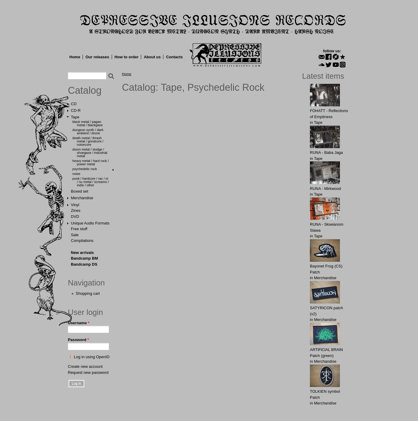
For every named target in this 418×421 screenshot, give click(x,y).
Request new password (88, 372)
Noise (76, 173)
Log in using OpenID (92, 357)
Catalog (84, 90)
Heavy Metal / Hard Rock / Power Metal (90, 162)
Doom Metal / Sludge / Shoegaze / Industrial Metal (89, 153)
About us (152, 57)
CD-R (76, 110)
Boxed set (79, 191)
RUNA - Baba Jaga (326, 152)
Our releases (97, 57)
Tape (75, 117)
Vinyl (75, 205)
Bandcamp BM (84, 258)
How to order (126, 57)
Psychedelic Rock (84, 169)
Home (74, 57)
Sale (75, 235)
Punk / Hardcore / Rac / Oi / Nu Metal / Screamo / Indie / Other (90, 182)
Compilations (82, 240)
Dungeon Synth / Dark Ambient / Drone (87, 131)
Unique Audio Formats (90, 223)
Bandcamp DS (84, 264)
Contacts (174, 57)
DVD (75, 216)
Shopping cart (88, 293)
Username (78, 323)
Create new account (85, 366)
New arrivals (82, 252)
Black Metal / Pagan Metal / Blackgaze (87, 123)
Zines (75, 210)
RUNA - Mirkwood (325, 188)
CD (74, 104)
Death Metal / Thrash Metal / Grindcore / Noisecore (87, 141)
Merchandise (82, 198)
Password (78, 339)
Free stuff (79, 229)
